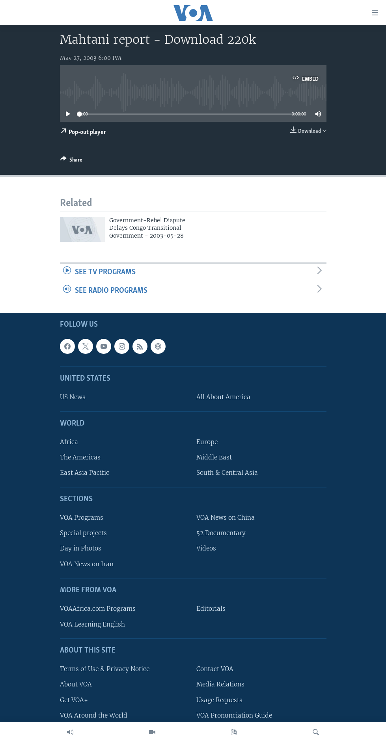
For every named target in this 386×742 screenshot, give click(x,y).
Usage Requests (219, 700)
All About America (223, 397)
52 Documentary (221, 533)
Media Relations (220, 684)
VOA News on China (225, 518)
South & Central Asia (227, 473)
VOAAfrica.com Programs (98, 609)
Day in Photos (80, 548)
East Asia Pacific (84, 473)
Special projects (83, 533)
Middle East (214, 457)
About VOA (76, 684)
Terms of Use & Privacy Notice (104, 669)
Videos (206, 548)
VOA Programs (81, 518)
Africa (69, 442)
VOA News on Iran (87, 564)
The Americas (80, 457)
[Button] (71, 161)
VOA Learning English (92, 624)
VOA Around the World (93, 715)
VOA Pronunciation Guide (234, 715)
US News (73, 397)
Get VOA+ (74, 700)
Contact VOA (214, 669)
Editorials (211, 609)
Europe (207, 442)
